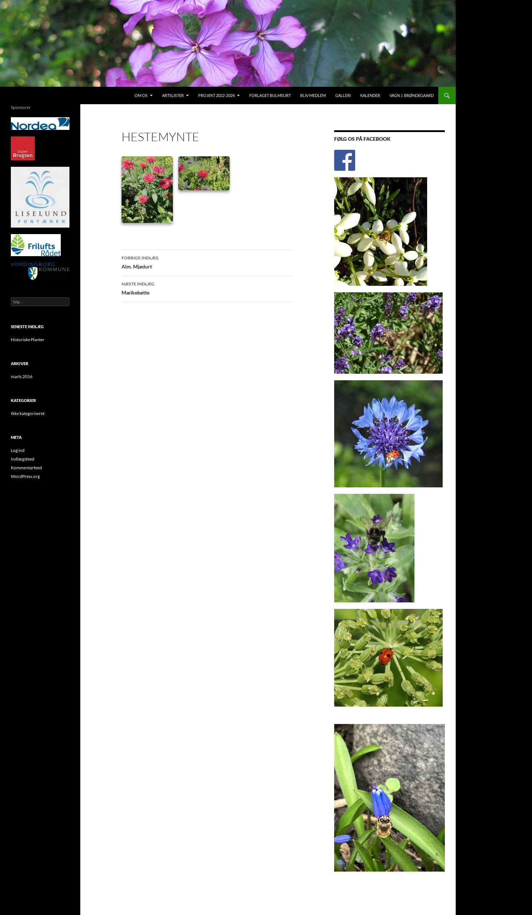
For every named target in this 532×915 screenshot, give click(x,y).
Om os (141, 95)
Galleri (343, 95)
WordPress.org (25, 476)
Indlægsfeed (22, 459)
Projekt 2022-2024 (216, 95)
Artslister (173, 95)
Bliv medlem (313, 95)
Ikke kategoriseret (27, 413)
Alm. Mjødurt (207, 262)
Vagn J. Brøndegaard (412, 95)
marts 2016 (22, 376)
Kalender (370, 95)
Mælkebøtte (207, 288)
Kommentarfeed (26, 467)
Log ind (18, 450)
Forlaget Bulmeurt (270, 95)
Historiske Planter (27, 339)
